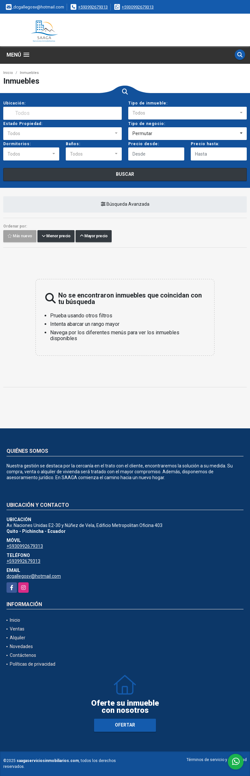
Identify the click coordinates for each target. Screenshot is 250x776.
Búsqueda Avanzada (125, 204)
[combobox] (187, 113)
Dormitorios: (17, 144)
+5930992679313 (138, 7)
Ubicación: (14, 103)
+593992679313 (93, 7)
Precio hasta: (205, 144)
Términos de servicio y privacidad (217, 759)
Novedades (21, 646)
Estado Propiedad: (23, 123)
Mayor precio (93, 236)
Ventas (17, 628)
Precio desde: (143, 144)
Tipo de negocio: (146, 123)
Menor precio (56, 236)
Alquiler (17, 637)
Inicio (8, 73)
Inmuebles (29, 73)
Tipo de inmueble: (148, 103)
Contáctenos (23, 655)
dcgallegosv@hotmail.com (34, 576)
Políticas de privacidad (32, 664)
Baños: (73, 144)
